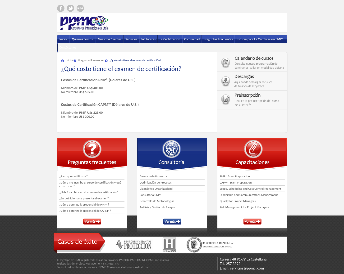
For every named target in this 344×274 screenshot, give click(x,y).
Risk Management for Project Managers (244, 207)
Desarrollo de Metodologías (157, 201)
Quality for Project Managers (238, 201)
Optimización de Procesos (156, 182)
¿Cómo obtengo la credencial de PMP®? (84, 204)
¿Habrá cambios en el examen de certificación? (89, 192)
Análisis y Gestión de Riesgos (157, 207)
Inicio (69, 60)
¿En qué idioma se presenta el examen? (84, 198)
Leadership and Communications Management (249, 195)
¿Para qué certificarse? (74, 176)
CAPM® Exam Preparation (236, 182)
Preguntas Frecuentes (90, 60)
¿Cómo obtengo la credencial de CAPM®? (85, 210)
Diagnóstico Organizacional (156, 188)
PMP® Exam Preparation (235, 176)
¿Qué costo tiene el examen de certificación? (135, 60)
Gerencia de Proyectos (154, 176)
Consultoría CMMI (151, 195)
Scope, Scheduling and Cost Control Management (250, 188)
